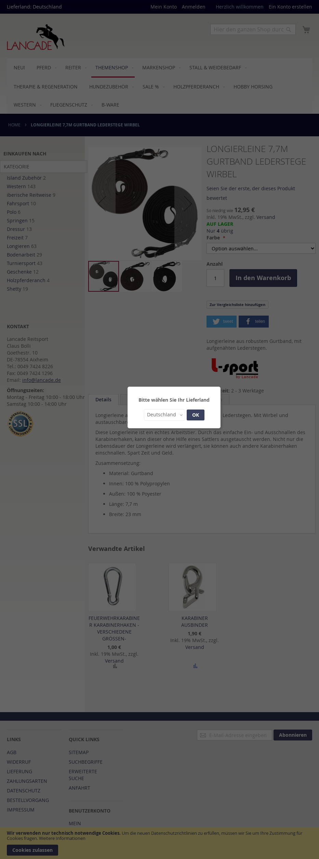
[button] (164, 415)
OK (195, 415)
